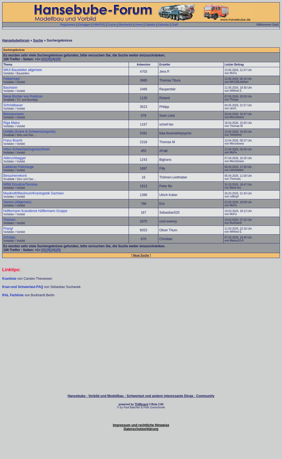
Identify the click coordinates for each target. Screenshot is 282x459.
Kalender (163, 24)
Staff (175, 24)
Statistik (150, 24)
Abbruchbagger (14, 158)
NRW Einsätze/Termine (20, 184)
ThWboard (141, 404)
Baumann (10, 87)
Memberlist (125, 24)
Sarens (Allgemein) (17, 202)
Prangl (8, 228)
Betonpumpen (13, 114)
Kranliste (9, 279)
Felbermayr (11, 79)
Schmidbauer (13, 105)
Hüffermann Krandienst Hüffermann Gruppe (35, 211)
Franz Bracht (12, 140)
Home (139, 24)
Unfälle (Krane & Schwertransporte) (29, 132)
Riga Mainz (11, 123)
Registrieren (67, 24)
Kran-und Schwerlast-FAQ (23, 287)
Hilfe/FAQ (99, 24)
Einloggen (84, 24)
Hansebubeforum (15, 40)
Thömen (9, 220)
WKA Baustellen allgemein (22, 70)
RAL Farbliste (13, 295)
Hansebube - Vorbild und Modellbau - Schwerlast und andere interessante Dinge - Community (140, 396)
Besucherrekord (15, 176)
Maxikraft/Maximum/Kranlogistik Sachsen (33, 193)
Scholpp (9, 237)
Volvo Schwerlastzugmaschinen (26, 149)
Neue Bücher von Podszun (23, 96)
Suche (112, 24)
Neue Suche (141, 255)
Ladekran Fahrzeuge (18, 167)
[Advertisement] (141, 314)
